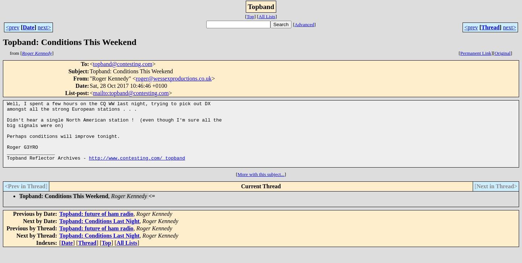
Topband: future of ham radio (96, 227)
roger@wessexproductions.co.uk (174, 78)
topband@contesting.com (123, 64)
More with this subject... (261, 187)
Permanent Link (476, 53)
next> (44, 27)
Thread (490, 27)
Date (28, 27)
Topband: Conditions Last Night (99, 234)
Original (502, 53)
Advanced (304, 24)
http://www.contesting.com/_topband (137, 170)
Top (250, 16)
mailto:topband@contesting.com (131, 93)
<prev (12, 27)
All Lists (266, 16)
